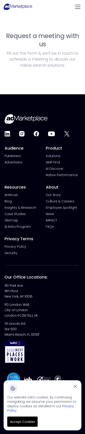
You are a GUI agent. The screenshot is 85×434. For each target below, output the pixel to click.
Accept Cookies (22, 421)
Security (11, 253)
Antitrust (11, 195)
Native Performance (62, 175)
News (50, 214)
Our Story (53, 195)
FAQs (50, 226)
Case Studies (15, 214)
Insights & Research (20, 207)
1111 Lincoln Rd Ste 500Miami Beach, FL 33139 (22, 329)
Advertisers (13, 162)
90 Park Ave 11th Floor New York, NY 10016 (18, 291)
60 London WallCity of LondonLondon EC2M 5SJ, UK (21, 310)
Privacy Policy (15, 246)
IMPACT (51, 220)
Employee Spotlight (61, 207)
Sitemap (11, 220)
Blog (8, 201)
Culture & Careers (60, 201)
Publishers (13, 156)
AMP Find (53, 162)
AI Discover (54, 168)
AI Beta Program (18, 226)
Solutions (53, 156)
